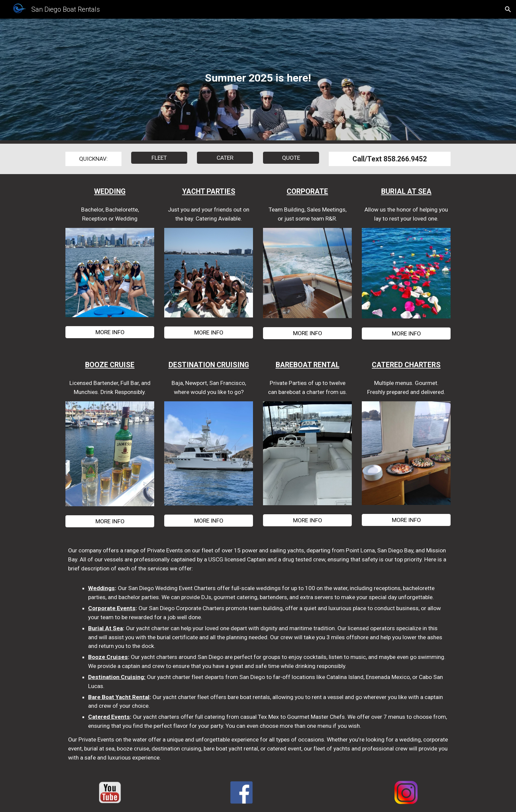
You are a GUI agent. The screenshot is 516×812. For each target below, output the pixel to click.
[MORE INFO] (110, 332)
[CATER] (225, 157)
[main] (258, 81)
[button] (508, 9)
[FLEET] (159, 157)
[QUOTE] (291, 157)
